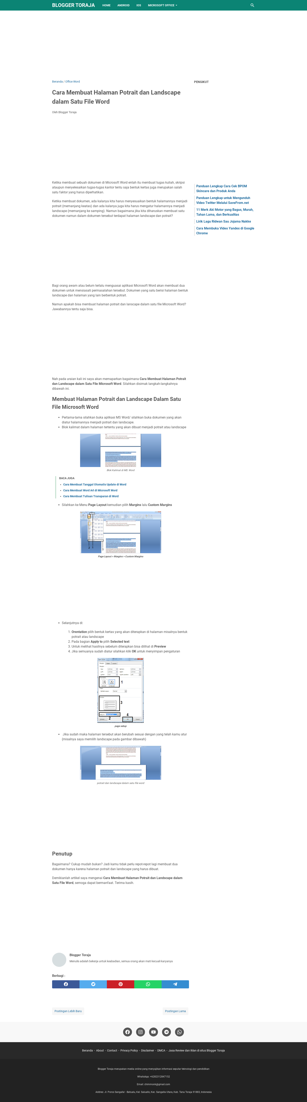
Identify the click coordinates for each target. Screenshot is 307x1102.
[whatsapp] (148, 984)
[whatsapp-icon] (179, 1032)
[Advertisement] (153, 45)
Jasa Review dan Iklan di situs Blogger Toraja (197, 1050)
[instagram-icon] (140, 1032)
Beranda (87, 1050)
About (100, 1050)
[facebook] (65, 984)
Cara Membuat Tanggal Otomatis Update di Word (94, 484)
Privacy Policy (129, 1050)
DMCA (161, 1050)
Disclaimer (147, 1050)
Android (123, 5)
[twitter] (93, 984)
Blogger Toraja (73, 5)
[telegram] (175, 984)
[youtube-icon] (153, 1032)
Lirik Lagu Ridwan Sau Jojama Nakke (223, 221)
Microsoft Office (161, 5)
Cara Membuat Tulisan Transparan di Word (91, 496)
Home (106, 5)
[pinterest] (120, 984)
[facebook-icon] (127, 1032)
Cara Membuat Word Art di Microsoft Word (90, 490)
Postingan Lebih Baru (68, 1011)
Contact (112, 1050)
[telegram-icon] (166, 1032)
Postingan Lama (175, 1011)
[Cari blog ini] (252, 5)
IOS (138, 5)
